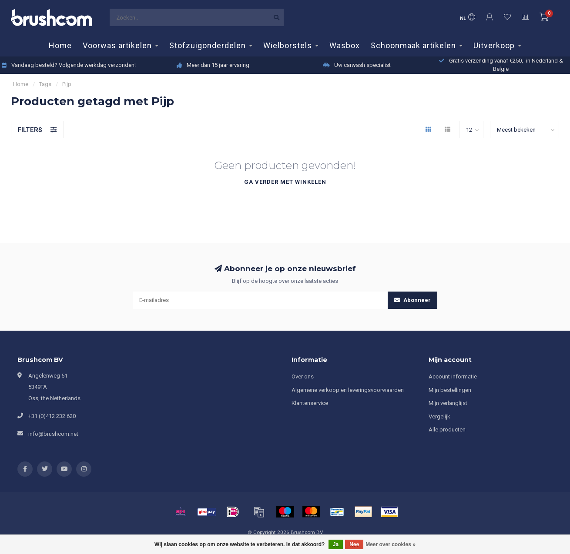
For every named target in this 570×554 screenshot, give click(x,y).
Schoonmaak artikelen (413, 45)
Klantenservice (310, 403)
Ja (336, 544)
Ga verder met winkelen (285, 182)
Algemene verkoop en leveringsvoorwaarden (348, 390)
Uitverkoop (494, 45)
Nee (354, 544)
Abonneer (412, 300)
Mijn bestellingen (450, 390)
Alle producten (447, 429)
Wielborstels (287, 45)
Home (60, 45)
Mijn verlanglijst (448, 403)
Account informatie (453, 376)
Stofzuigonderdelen (207, 45)
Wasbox (344, 45)
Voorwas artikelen (117, 45)
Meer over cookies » (390, 544)
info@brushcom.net (53, 434)
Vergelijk (439, 416)
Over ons (303, 376)
